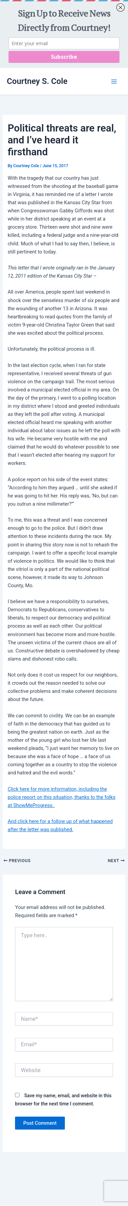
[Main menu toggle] (114, 81)
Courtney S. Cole (37, 81)
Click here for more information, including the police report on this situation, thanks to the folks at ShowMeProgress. (61, 797)
